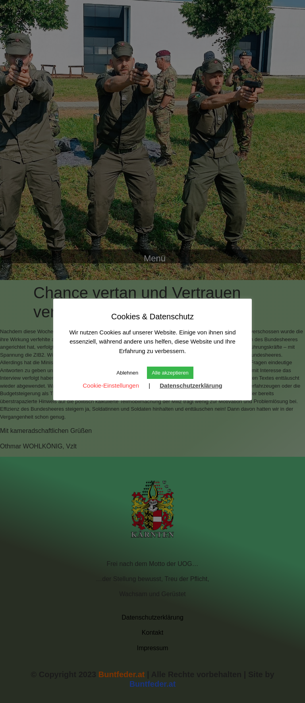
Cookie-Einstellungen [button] (111, 385)
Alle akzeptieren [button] (170, 373)
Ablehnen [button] (127, 373)
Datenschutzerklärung (191, 385)
